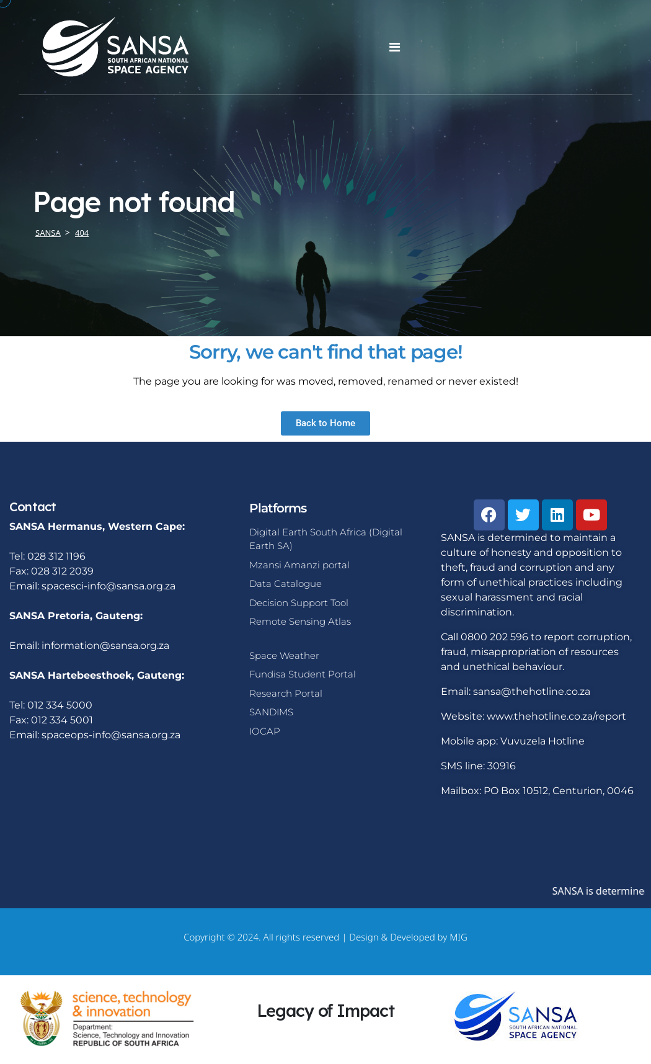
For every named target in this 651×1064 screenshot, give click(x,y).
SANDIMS (271, 712)
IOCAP (264, 731)
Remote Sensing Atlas (300, 621)
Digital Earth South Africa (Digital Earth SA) (325, 539)
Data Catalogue (285, 583)
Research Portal (285, 693)
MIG (458, 937)
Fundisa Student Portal (302, 674)
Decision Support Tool (298, 603)
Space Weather (284, 655)
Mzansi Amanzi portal (299, 565)
